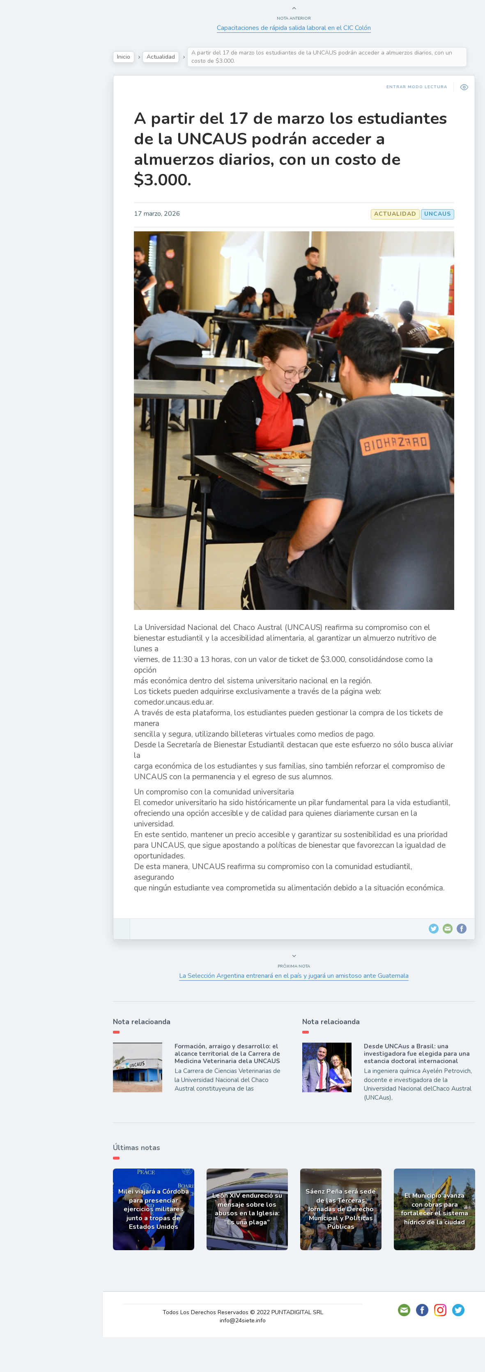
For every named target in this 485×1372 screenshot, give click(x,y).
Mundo (28, 180)
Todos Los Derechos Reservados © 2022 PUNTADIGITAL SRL (248, 1347)
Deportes (32, 199)
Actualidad (35, 104)
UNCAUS (435, 214)
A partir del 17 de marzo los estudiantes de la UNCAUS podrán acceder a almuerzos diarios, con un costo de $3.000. (281, 149)
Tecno (26, 161)
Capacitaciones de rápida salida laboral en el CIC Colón (298, 27)
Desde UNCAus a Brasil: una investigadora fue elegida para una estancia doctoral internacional (419, 1091)
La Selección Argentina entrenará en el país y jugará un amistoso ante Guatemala (298, 1013)
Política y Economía (49, 142)
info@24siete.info (248, 1355)
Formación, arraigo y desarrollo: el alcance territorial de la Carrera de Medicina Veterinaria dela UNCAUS (235, 1091)
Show (26, 123)
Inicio (133, 57)
